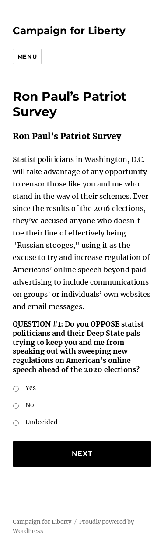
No (29, 405)
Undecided (41, 422)
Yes (30, 388)
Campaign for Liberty (69, 31)
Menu (27, 56)
